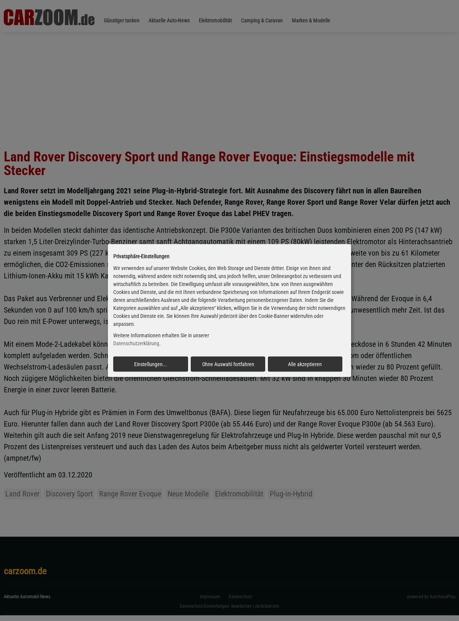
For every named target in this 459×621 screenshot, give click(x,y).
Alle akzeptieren (305, 364)
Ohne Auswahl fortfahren (228, 364)
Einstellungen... (150, 364)
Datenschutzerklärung (136, 343)
